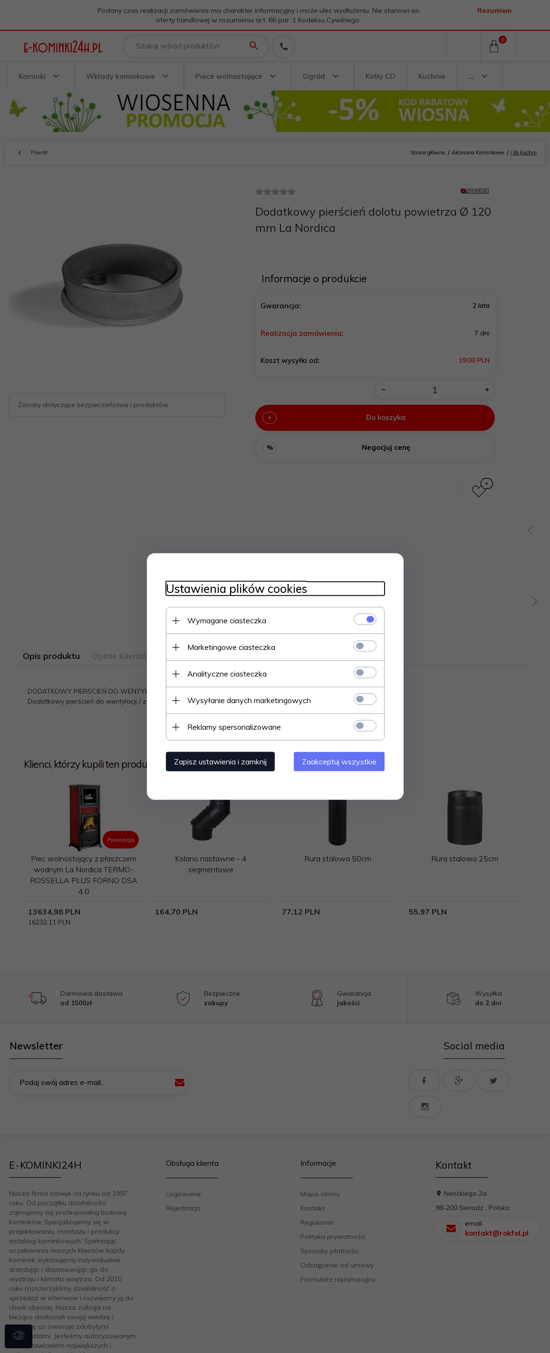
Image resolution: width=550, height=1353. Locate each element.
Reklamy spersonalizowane (234, 727)
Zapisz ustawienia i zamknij (220, 761)
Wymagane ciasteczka (226, 620)
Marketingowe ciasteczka (231, 647)
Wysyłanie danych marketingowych (249, 700)
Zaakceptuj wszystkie (339, 761)
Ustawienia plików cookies (236, 589)
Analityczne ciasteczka (227, 673)
